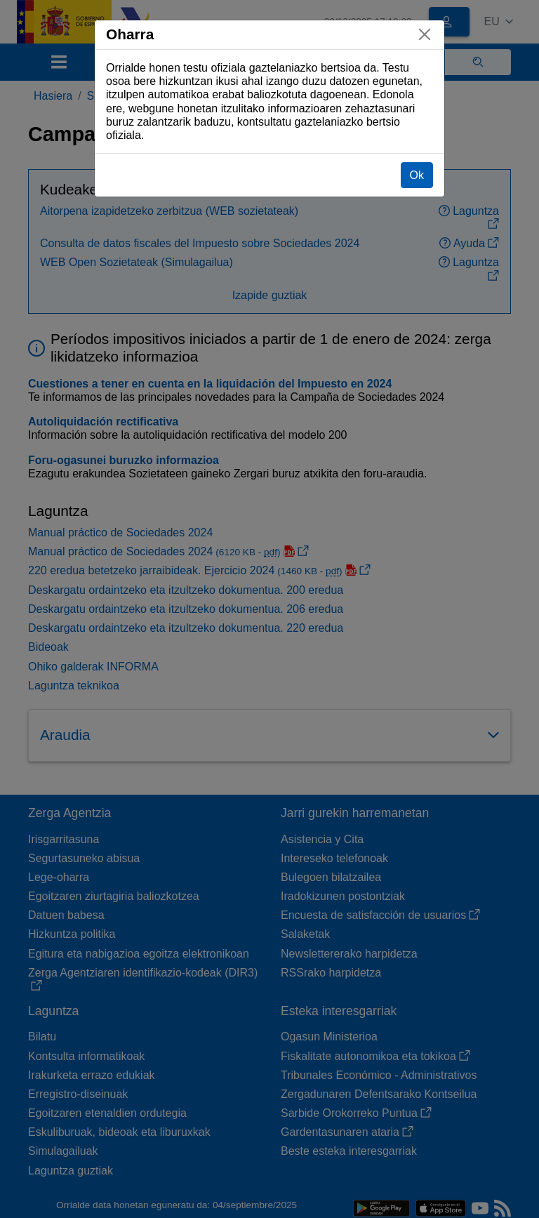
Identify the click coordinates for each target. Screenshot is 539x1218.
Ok (417, 175)
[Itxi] (424, 34)
